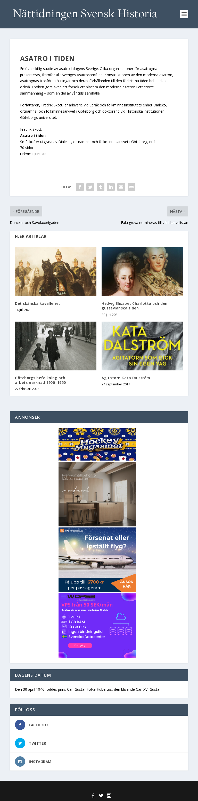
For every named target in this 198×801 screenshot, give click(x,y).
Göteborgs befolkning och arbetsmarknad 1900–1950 (40, 380)
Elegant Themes (88, 788)
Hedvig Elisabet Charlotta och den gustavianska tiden (135, 305)
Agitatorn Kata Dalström (126, 377)
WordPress (136, 788)
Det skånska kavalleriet (37, 303)
